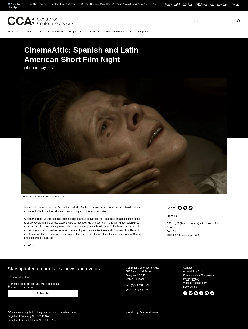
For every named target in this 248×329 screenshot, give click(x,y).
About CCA (33, 31)
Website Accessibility (195, 283)
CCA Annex (201, 4)
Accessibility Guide (219, 4)
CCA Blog (187, 4)
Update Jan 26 (172, 4)
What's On (13, 31)
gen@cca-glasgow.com (139, 289)
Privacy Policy (191, 279)
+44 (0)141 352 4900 (137, 285)
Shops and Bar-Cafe (118, 31)
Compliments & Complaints (198, 275)
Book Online (190, 286)
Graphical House (149, 312)
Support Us (144, 31)
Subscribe (43, 293)
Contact (187, 267)
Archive (93, 31)
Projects (75, 31)
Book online (173, 235)
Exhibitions (55, 31)
